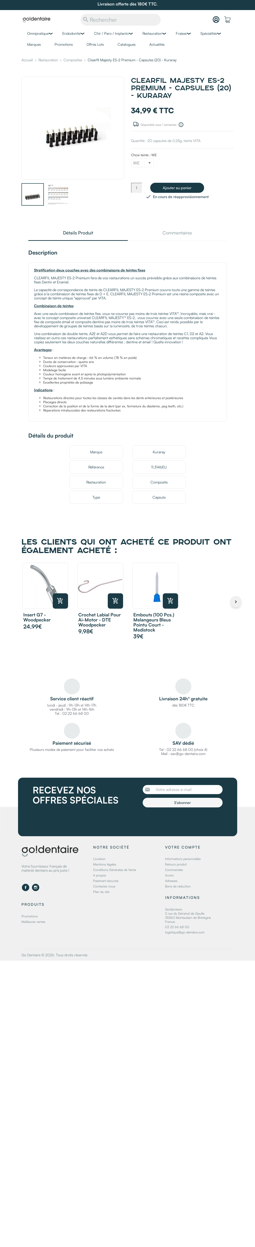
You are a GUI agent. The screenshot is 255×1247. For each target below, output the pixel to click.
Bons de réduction (178, 886)
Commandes (174, 870)
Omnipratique (38, 33)
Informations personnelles (183, 859)
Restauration (152, 33)
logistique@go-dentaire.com (185, 932)
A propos (99, 875)
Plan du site (101, 892)
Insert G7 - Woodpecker (37, 617)
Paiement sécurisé (105, 881)
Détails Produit (78, 233)
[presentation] (181, 820)
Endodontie (71, 33)
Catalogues (127, 44)
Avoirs (169, 875)
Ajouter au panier (177, 187)
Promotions (64, 44)
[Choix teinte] (142, 163)
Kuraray (159, 452)
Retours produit (176, 864)
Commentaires (177, 233)
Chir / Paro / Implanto (111, 33)
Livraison (99, 859)
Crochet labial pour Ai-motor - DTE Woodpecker (99, 620)
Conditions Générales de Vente (114, 870)
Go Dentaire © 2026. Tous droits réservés (54, 955)
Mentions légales (104, 864)
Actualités (157, 44)
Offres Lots (95, 44)
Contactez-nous (104, 886)
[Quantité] (136, 188)
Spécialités (208, 33)
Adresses (171, 881)
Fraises (181, 33)
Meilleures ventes (33, 922)
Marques (34, 44)
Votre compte (183, 847)
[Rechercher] (121, 20)
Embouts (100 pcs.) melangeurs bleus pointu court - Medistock (153, 622)
